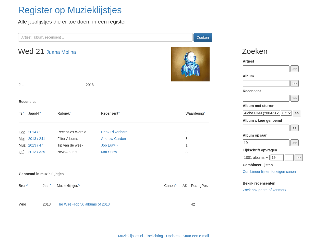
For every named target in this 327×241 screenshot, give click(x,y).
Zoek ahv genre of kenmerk (264, 190)
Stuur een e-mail (196, 236)
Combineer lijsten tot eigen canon (269, 172)
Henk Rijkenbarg (114, 132)
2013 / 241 (36, 139)
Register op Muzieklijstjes (70, 10)
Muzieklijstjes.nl (130, 236)
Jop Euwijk (109, 145)
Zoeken (203, 37)
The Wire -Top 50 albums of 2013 (83, 204)
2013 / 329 (36, 152)
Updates (172, 236)
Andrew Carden (113, 139)
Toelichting (154, 236)
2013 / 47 (35, 145)
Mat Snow (109, 152)
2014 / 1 (34, 132)
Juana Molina (61, 52)
